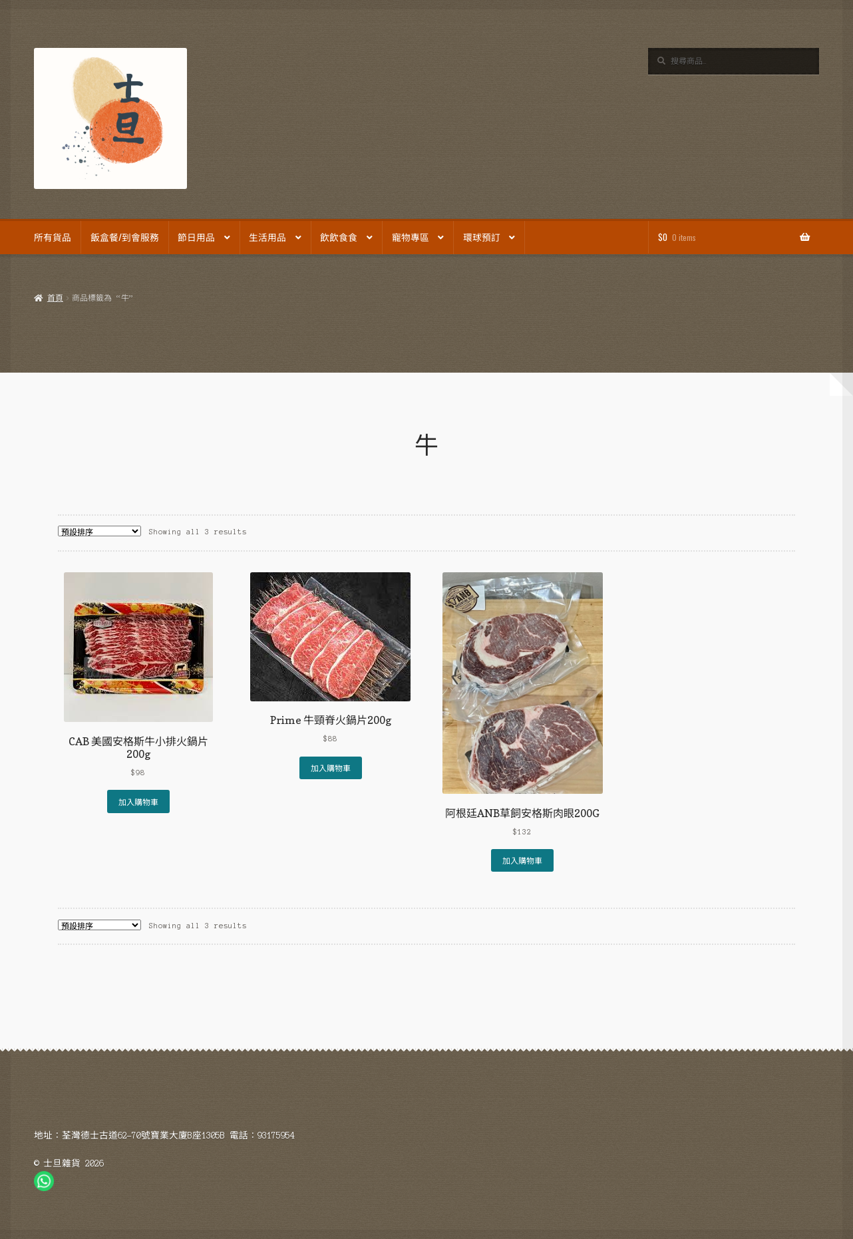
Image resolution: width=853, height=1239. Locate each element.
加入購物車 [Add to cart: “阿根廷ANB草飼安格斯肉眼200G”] (522, 860)
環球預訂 (481, 237)
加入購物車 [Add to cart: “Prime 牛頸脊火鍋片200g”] (331, 767)
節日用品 (196, 237)
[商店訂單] (99, 531)
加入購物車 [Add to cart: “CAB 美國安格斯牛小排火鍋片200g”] (138, 801)
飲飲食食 (338, 237)
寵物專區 (410, 237)
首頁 (55, 298)
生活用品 (267, 237)
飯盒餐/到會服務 (124, 237)
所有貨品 (52, 237)
